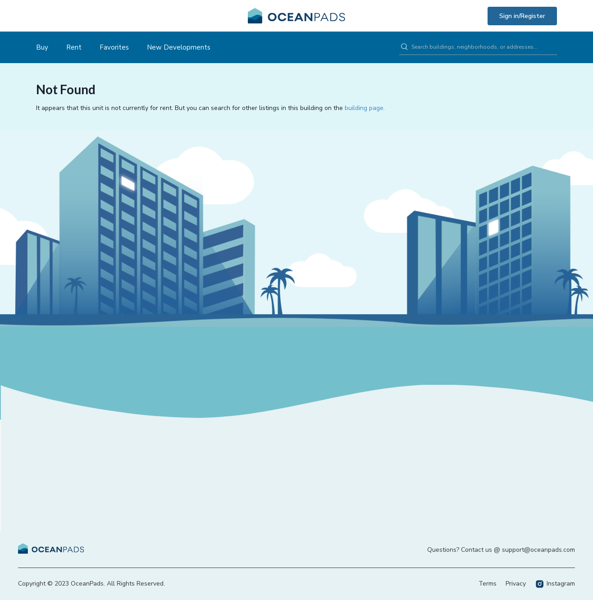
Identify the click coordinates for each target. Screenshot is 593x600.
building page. (365, 108)
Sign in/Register (522, 16)
